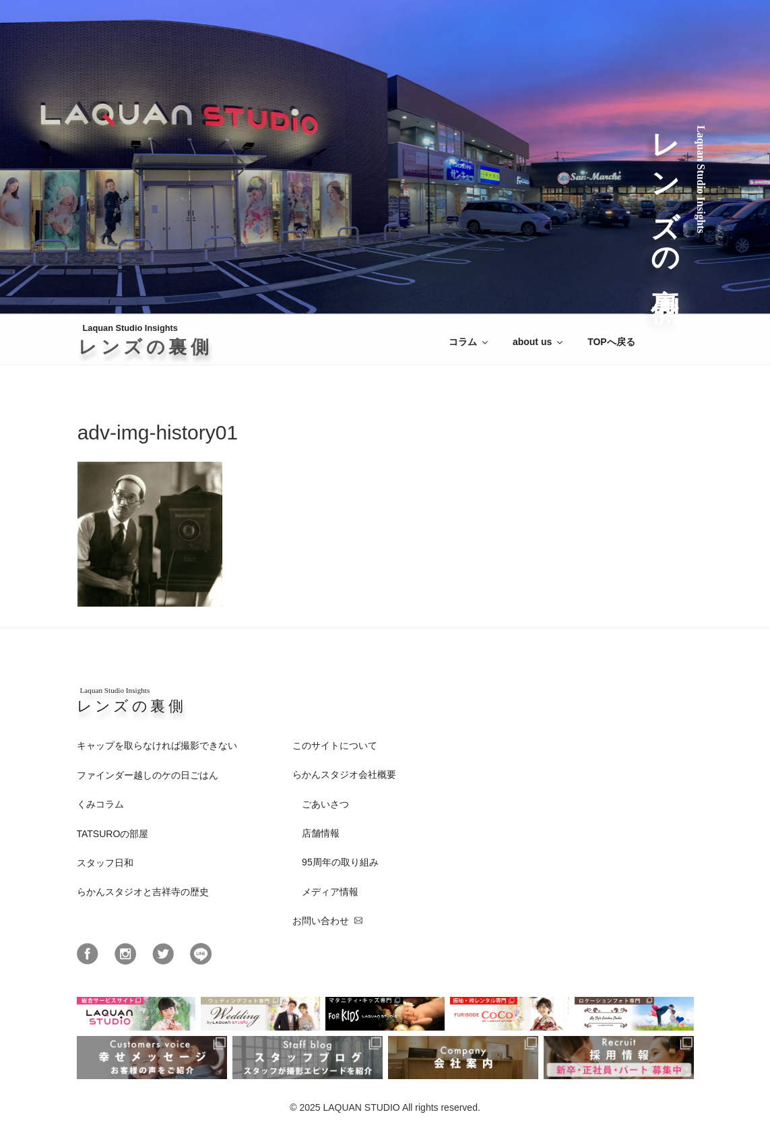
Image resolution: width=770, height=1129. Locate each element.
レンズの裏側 (664, 198)
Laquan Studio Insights (147, 340)
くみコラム (100, 804)
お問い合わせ (320, 920)
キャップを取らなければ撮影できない (157, 745)
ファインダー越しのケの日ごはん (147, 775)
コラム (469, 341)
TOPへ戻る (611, 341)
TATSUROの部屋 (113, 833)
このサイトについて (334, 745)
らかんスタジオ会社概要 (344, 774)
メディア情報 (330, 891)
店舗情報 (321, 833)
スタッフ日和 (105, 862)
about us (539, 341)
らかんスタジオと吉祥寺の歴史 (143, 891)
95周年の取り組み (340, 862)
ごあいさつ (325, 804)
